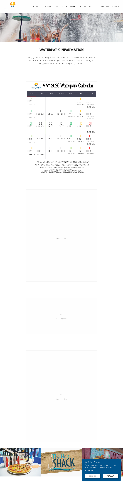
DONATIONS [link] (69, 457)
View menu (61, 393)
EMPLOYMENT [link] (92, 457)
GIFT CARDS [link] (57, 457)
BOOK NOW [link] (47, 6)
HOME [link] (35, 6)
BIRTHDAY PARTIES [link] (88, 6)
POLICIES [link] (103, 457)
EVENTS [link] (47, 457)
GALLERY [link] (80, 457)
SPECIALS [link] (59, 6)
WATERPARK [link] (71, 6)
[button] (115, 6)
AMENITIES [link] (104, 6)
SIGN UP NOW (61, 425)
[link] (13, 6)
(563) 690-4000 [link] (64, 472)
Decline (92, 476)
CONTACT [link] (38, 457)
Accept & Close (110, 476)
